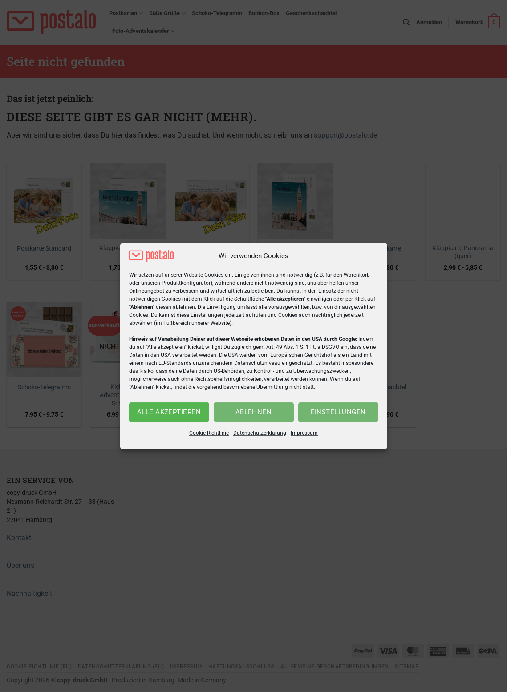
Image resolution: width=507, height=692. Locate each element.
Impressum (304, 433)
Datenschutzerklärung (259, 433)
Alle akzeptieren (169, 412)
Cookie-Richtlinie (209, 433)
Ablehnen (253, 412)
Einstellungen (338, 412)
